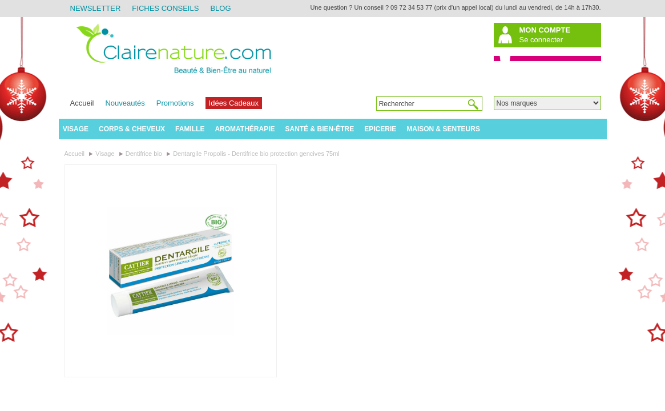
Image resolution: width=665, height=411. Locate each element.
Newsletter (95, 8)
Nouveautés (124, 103)
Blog (220, 8)
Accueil (82, 103)
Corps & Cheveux (132, 129)
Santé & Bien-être (319, 129)
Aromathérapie (245, 129)
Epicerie (380, 129)
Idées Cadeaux (234, 103)
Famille (189, 129)
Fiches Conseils (165, 8)
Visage (75, 129)
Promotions (175, 103)
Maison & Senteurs (443, 129)
